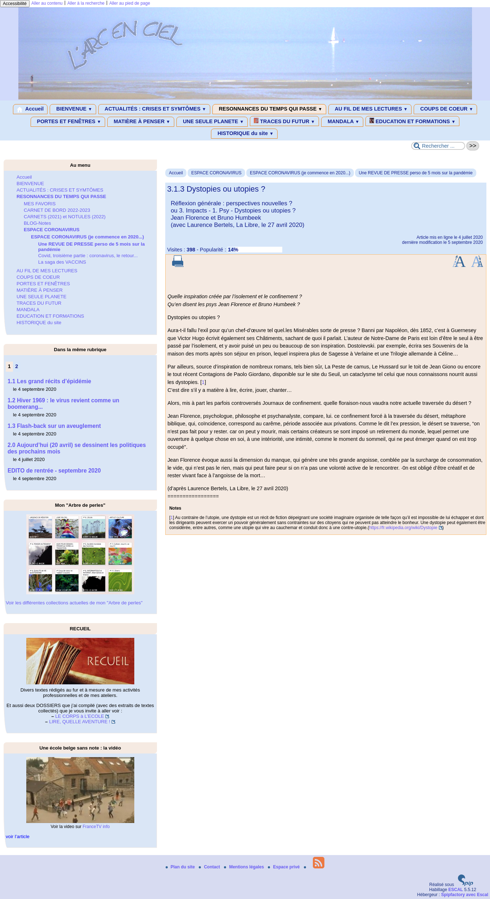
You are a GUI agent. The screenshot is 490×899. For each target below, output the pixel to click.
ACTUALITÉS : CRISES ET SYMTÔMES (154, 109)
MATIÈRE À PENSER (140, 121)
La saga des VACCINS (62, 262)
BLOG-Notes (37, 223)
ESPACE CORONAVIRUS (216, 172)
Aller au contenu (47, 3)
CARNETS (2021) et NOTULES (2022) (64, 216)
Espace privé (284, 866)
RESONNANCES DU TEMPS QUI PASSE (269, 109)
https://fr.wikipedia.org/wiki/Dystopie (403, 527)
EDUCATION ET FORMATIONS (412, 121)
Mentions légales (244, 866)
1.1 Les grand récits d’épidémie (49, 381)
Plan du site (181, 866)
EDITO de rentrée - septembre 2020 (54, 471)
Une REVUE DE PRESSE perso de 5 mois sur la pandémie (415, 172)
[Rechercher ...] (438, 146)
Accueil (30, 109)
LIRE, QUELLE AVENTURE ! (79, 721)
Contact (210, 866)
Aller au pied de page (129, 3)
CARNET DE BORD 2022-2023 (57, 210)
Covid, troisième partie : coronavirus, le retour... (88, 255)
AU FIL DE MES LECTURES (370, 109)
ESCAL (455, 889)
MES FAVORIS (39, 203)
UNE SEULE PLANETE (212, 121)
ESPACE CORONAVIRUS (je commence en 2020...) (300, 172)
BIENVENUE (73, 109)
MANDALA (342, 121)
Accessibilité (15, 3)
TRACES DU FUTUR (284, 121)
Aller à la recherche (85, 3)
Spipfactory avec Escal (464, 894)
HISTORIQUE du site (244, 133)
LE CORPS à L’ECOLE (79, 716)
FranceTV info (95, 826)
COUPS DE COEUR (445, 109)
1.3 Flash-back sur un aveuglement (54, 426)
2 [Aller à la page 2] (16, 366)
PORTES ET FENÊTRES (68, 121)
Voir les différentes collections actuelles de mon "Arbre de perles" (74, 602)
